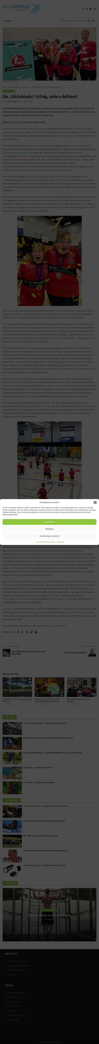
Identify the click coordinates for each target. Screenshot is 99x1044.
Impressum (60, 542)
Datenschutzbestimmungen (45, 542)
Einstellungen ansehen (49, 536)
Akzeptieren (49, 522)
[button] (95, 502)
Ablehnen (49, 529)
